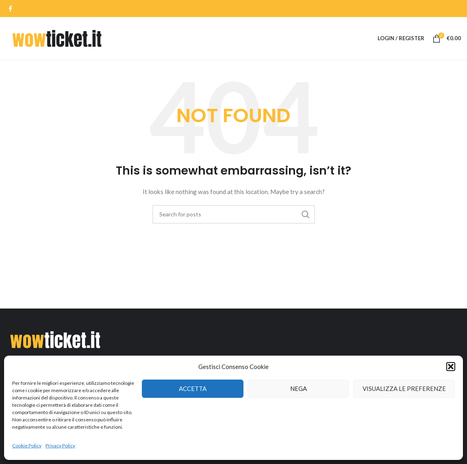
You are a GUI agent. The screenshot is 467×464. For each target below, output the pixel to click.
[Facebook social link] (10, 8)
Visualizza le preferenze (404, 388)
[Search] (233, 214)
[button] (451, 367)
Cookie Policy (26, 445)
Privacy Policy (60, 445)
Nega (298, 388)
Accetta (192, 388)
